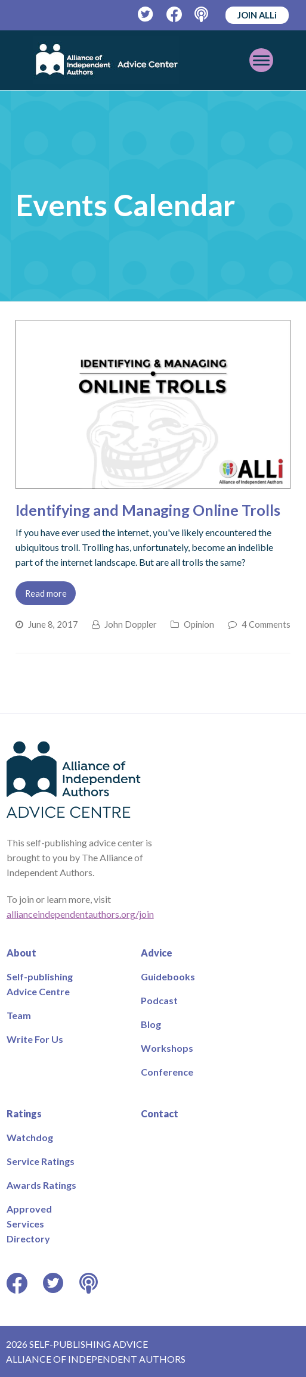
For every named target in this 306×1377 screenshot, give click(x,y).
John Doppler (130, 624)
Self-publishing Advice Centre (40, 984)
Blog (151, 1024)
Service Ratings (41, 1161)
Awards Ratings (41, 1185)
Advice (156, 952)
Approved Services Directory (29, 1223)
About (21, 952)
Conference (167, 1071)
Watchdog (30, 1137)
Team (19, 1015)
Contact (159, 1113)
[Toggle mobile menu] (261, 60)
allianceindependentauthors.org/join (80, 914)
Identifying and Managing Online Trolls (148, 510)
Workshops (167, 1048)
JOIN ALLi (257, 15)
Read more (46, 593)
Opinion (199, 624)
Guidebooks (168, 976)
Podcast (159, 1000)
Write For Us (35, 1039)
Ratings (24, 1113)
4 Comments (266, 624)
